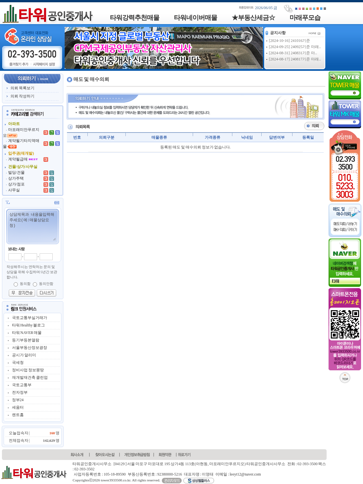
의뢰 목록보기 (22, 88)
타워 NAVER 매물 (27, 332)
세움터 (18, 407)
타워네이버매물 (195, 17)
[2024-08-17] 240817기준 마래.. (295, 59)
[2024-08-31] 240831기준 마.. (293, 53)
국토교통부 (22, 385)
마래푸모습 (305, 17)
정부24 (18, 400)
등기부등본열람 (25, 340)
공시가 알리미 (24, 355)
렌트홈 (18, 415)
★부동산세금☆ (253, 17)
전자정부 (20, 392)
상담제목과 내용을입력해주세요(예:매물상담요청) (32, 226)
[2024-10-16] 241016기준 (289, 40)
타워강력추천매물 (134, 17)
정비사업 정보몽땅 (28, 370)
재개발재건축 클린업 (30, 377)
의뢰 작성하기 (22, 96)
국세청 (18, 362)
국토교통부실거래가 (29, 317)
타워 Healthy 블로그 (28, 325)
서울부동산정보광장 (29, 347)
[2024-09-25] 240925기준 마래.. (295, 47)
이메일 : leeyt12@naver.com (238, 474)
